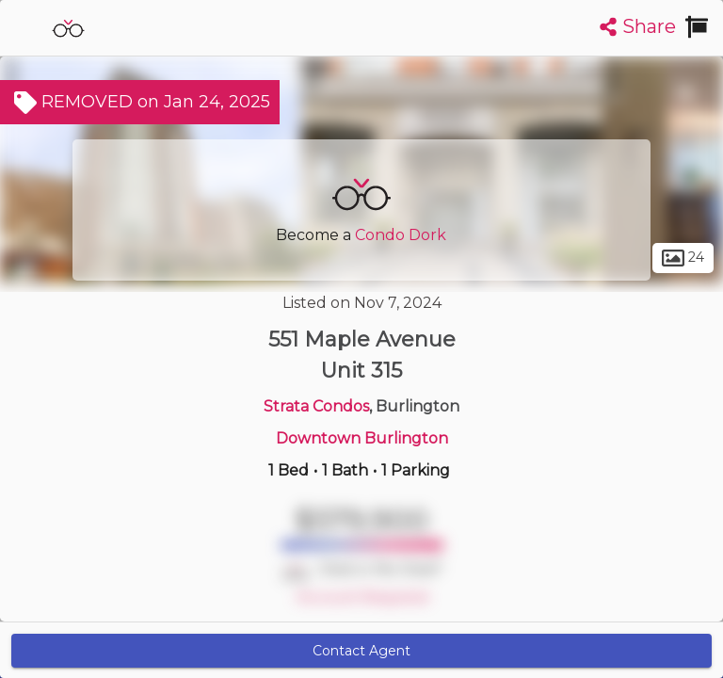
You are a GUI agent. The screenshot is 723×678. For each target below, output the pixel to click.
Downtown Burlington (362, 438)
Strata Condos (316, 406)
